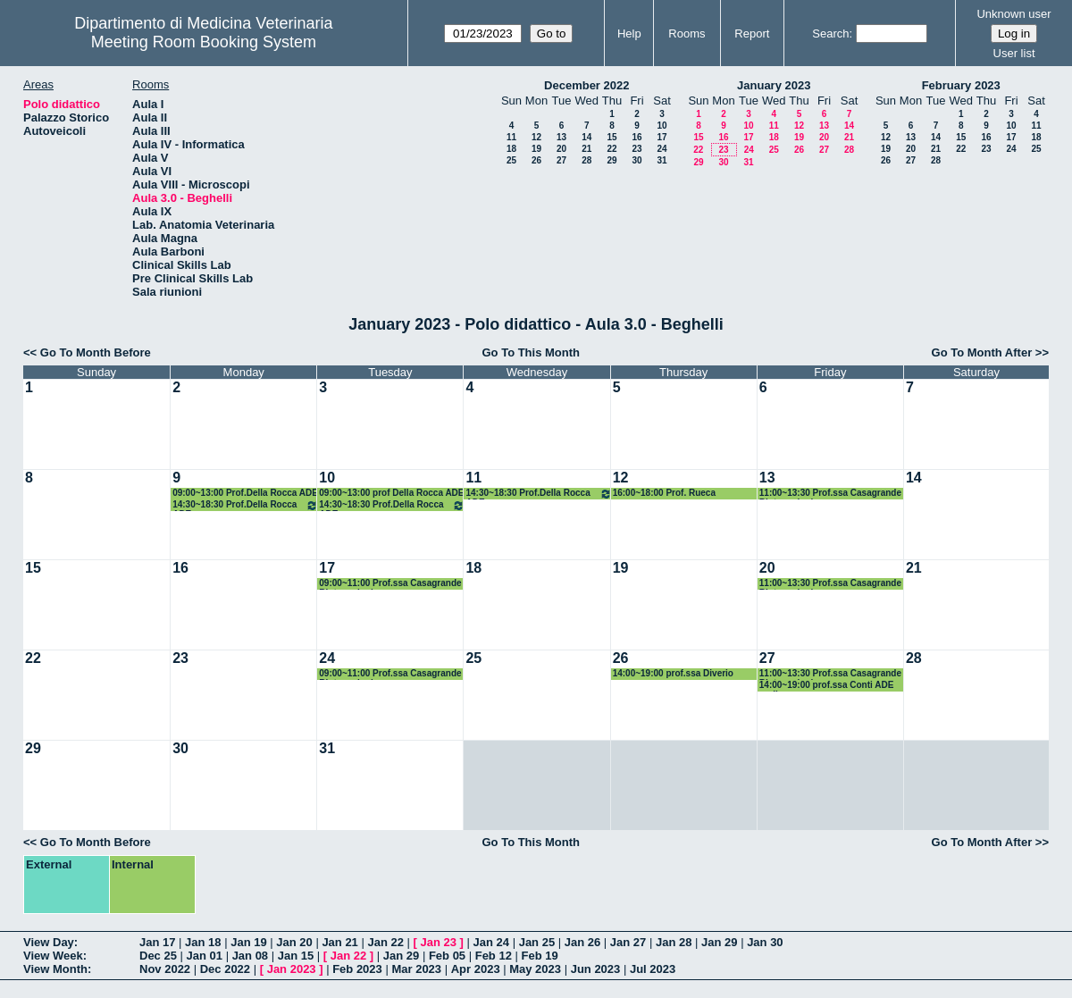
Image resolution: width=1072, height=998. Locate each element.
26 (536, 160)
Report (751, 33)
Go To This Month (531, 352)
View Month (55, 969)
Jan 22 (385, 942)
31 (661, 160)
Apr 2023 (475, 969)
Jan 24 (491, 942)
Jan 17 (157, 942)
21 (586, 149)
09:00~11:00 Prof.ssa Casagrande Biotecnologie (390, 584)
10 (661, 125)
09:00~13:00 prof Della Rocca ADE (391, 493)
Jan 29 (719, 942)
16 (636, 137)
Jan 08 (250, 955)
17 (661, 137)
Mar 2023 (416, 969)
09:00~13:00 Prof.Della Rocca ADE (245, 493)
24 (661, 149)
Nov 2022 (164, 969)
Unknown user (1013, 14)
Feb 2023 (357, 969)
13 (561, 137)
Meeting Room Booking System (203, 42)
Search (830, 33)
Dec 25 (158, 955)
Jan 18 (203, 942)
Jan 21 (339, 942)
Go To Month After (982, 352)
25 (511, 160)
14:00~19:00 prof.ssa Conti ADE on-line (826, 686)
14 (586, 137)
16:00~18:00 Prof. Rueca (664, 493)
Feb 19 (540, 955)
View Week (53, 955)
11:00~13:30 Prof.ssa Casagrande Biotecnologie (830, 493)
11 (511, 137)
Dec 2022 (225, 969)
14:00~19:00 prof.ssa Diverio (673, 673)
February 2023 (961, 85)
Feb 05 (447, 955)
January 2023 (773, 85)
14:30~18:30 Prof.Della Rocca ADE (245, 505)
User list (1014, 53)
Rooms (686, 33)
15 (611, 137)
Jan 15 (296, 955)
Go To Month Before (95, 352)
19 (536, 149)
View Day (48, 942)
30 (636, 160)
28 (586, 160)
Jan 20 (294, 942)
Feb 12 (493, 955)
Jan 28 (673, 942)
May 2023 (535, 969)
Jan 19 (248, 942)
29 (611, 160)
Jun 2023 (596, 969)
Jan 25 (537, 942)
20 (561, 149)
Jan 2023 (291, 969)
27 (561, 160)
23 (636, 149)
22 (611, 149)
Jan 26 (582, 942)
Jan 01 (204, 955)
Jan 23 (438, 942)
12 (536, 137)
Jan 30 (765, 942)
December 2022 (586, 85)
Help (629, 33)
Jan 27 (628, 942)
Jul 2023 (652, 969)
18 (511, 149)
